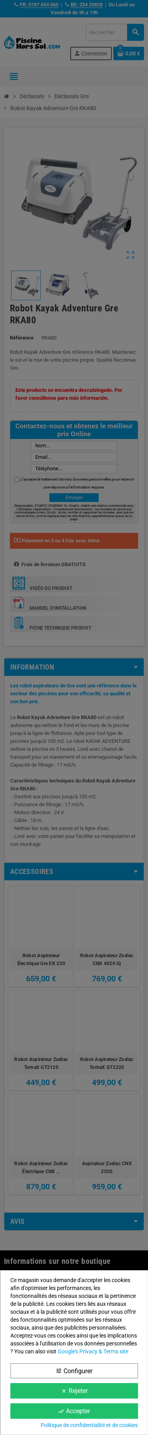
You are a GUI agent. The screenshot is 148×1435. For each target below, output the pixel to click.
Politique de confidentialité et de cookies (89, 1425)
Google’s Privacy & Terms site (93, 1351)
